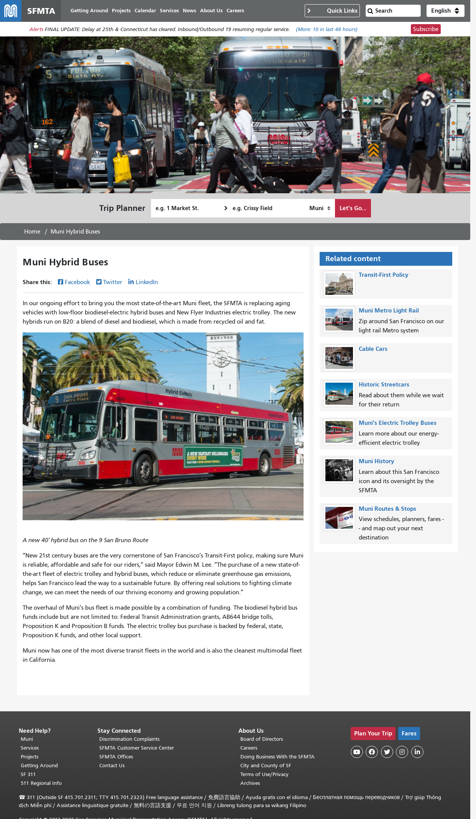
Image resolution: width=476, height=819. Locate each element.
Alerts (36, 29)
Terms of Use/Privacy (264, 774)
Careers (248, 748)
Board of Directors (261, 739)
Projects (29, 756)
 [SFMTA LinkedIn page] (417, 752)
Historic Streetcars (384, 384)
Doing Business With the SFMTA (277, 756)
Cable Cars (373, 348)
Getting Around (39, 765)
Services (30, 748)
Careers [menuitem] (235, 10)
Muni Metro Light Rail (389, 310)
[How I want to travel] (320, 208)
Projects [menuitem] (121, 10)
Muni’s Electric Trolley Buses (398, 422)
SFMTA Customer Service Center (136, 748)
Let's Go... (353, 208)
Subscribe (425, 29)
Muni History (376, 461)
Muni (27, 739)
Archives (250, 783)
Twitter (112, 282)
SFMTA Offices (116, 756)
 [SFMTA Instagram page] (402, 752)
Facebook (77, 282)
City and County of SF (265, 765)
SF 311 (28, 774)
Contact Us (112, 765)
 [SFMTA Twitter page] (387, 752)
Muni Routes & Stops (387, 508)
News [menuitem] (189, 10)
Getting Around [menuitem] (89, 10)
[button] (446, 11)
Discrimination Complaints (129, 739)
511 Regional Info (41, 783)
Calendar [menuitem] (145, 10)
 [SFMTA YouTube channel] (356, 752)
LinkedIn (147, 282)
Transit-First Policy (384, 274)
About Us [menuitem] (211, 10)
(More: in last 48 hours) (327, 29)
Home (32, 231)
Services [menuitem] (169, 10)
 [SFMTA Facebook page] (372, 752)
